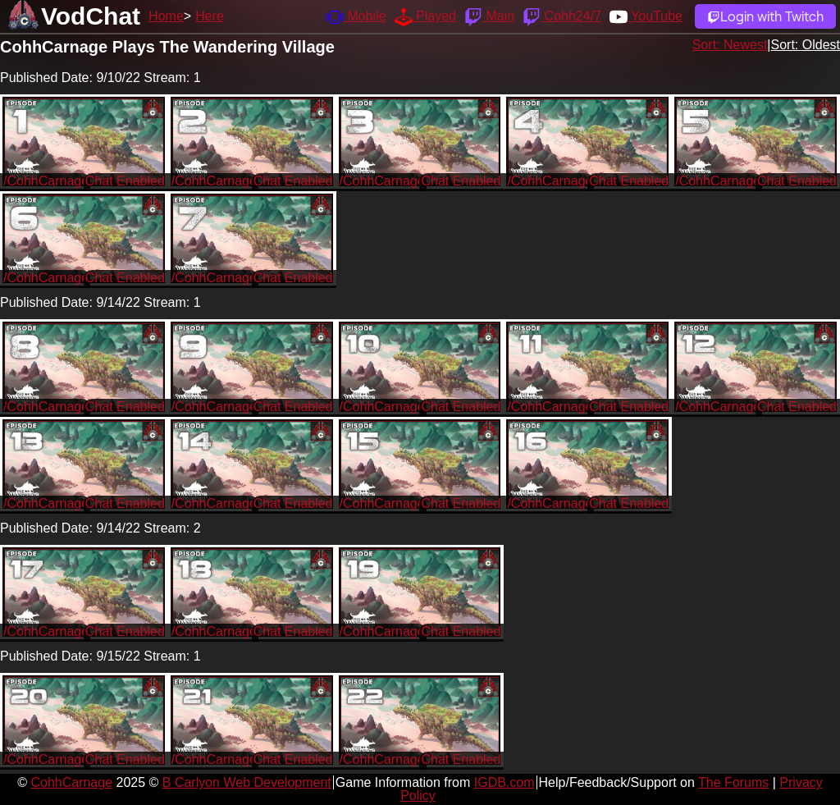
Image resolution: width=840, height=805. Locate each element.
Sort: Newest (730, 45)
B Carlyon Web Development (246, 782)
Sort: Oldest (805, 45)
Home (166, 16)
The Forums (733, 782)
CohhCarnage (71, 782)
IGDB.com (504, 782)
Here (209, 16)
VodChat (90, 16)
